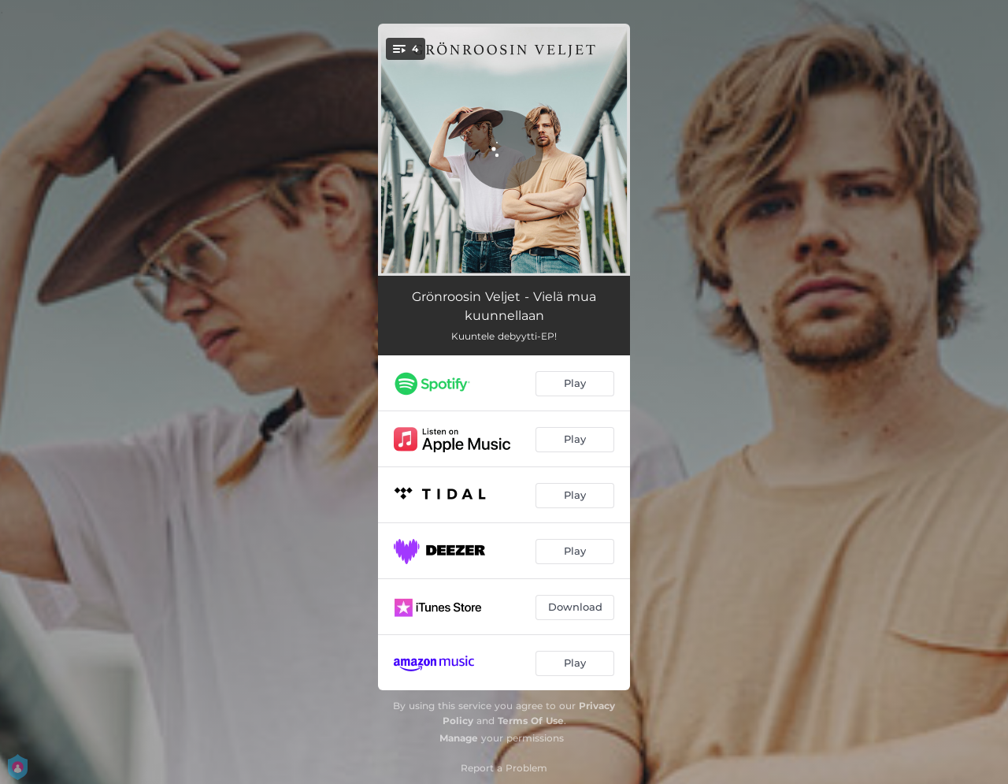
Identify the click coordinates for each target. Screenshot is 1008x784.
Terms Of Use (531, 720)
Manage (458, 738)
